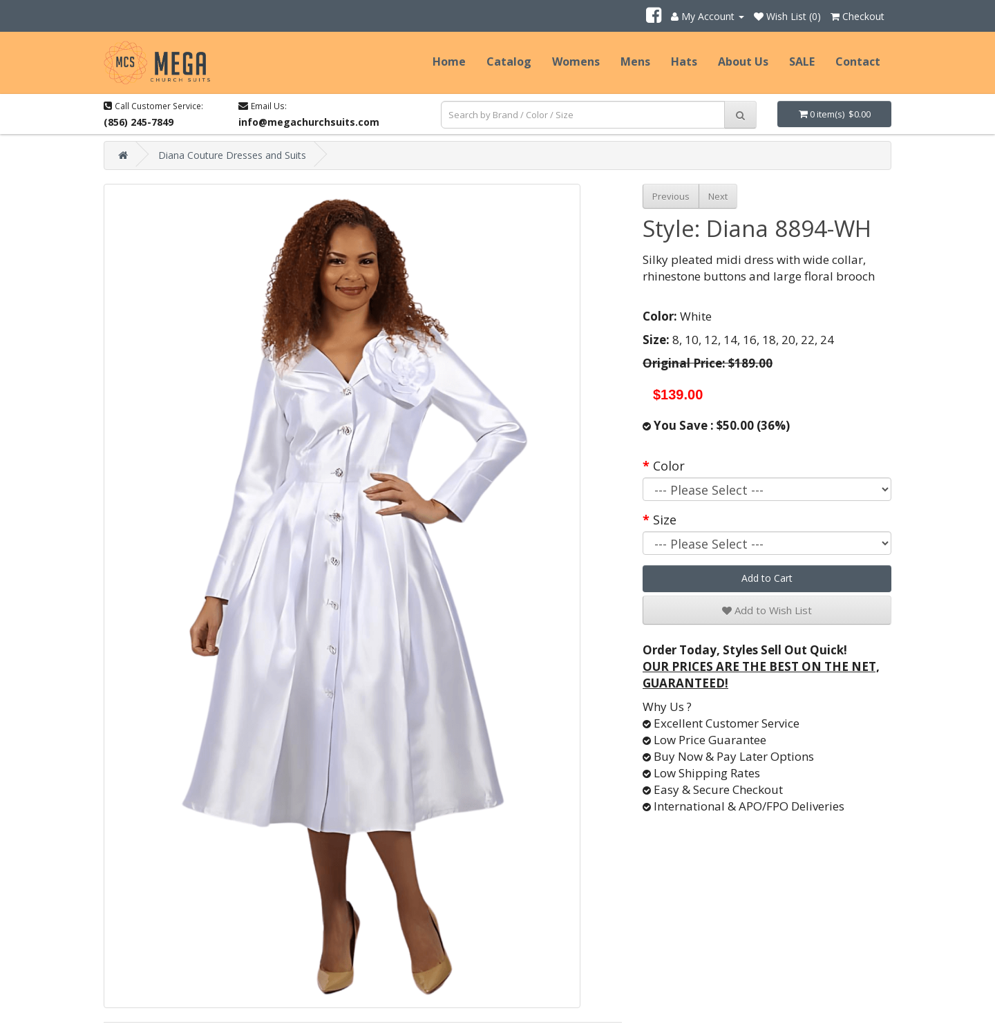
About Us (743, 61)
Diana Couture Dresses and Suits (232, 155)
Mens (635, 61)
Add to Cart (767, 578)
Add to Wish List (767, 610)
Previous (671, 196)
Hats (684, 61)
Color (669, 465)
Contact (857, 61)
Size (664, 519)
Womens (576, 61)
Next (718, 196)
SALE (802, 61)
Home (449, 61)
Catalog (508, 61)
